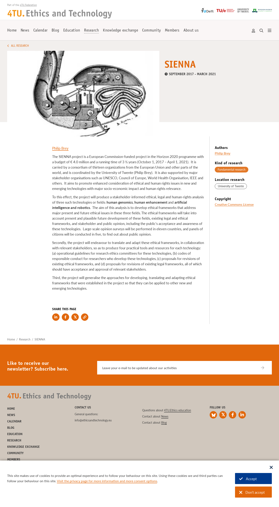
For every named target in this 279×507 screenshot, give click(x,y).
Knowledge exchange (120, 31)
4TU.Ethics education (177, 410)
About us (191, 31)
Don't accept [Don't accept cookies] (252, 492)
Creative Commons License (234, 204)
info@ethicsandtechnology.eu (93, 420)
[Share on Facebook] (65, 317)
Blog (55, 31)
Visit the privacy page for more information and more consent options (107, 481)
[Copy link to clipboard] (84, 317)
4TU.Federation (28, 5)
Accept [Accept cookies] (248, 479)
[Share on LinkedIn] (56, 317)
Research (91, 31)
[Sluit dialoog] (271, 468)
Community (151, 31)
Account (253, 30)
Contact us (83, 407)
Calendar (40, 31)
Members (172, 31)
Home (12, 31)
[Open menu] (269, 30)
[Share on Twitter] (75, 317)
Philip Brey (60, 148)
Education (71, 31)
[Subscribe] (265, 367)
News (25, 31)
